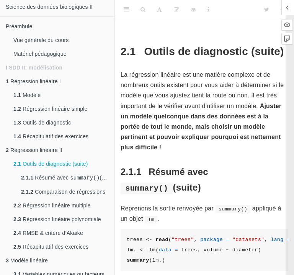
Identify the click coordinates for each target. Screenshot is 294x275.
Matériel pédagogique (40, 54)
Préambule (19, 26)
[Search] (143, 9)
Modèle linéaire (27, 261)
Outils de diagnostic (42, 123)
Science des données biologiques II (49, 7)
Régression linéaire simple (50, 109)
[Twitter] (266, 9)
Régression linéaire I (33, 81)
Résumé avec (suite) (67, 178)
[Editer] (176, 9)
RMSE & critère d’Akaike (48, 234)
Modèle (27, 95)
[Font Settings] (159, 9)
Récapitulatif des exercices (50, 136)
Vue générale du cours (41, 40)
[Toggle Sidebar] (126, 9)
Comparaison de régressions (63, 192)
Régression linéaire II (34, 150)
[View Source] (193, 9)
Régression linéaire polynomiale (57, 220)
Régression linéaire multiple (52, 206)
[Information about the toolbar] (208, 9)
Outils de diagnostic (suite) (50, 164)
